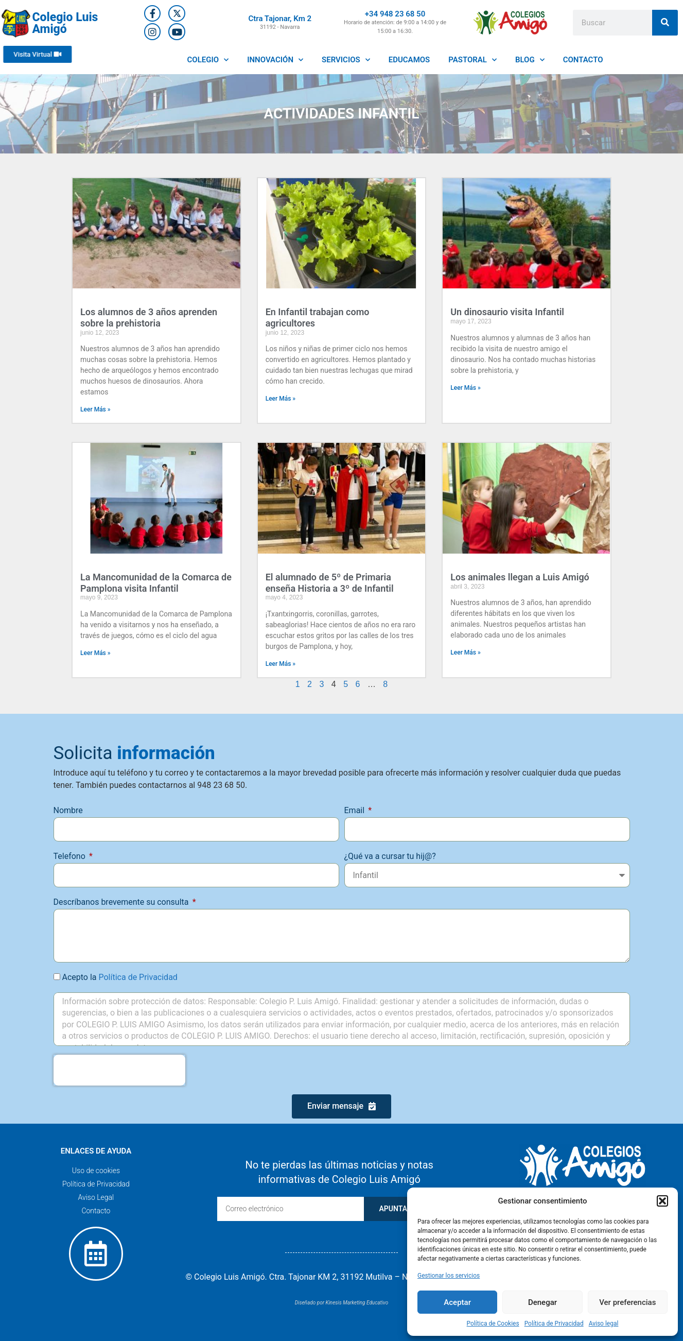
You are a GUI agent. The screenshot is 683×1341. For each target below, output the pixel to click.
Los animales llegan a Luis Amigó (519, 577)
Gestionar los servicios (448, 1275)
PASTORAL (472, 60)
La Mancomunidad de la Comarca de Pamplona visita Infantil (156, 583)
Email (355, 810)
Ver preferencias (627, 1302)
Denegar (542, 1302)
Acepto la (119, 977)
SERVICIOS (346, 60)
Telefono (70, 856)
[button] (662, 1201)
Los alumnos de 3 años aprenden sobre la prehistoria (148, 317)
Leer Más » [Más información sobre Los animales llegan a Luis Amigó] (465, 652)
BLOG (530, 60)
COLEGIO (208, 60)
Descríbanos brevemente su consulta (122, 902)
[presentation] (119, 1070)
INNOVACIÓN (275, 60)
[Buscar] (665, 23)
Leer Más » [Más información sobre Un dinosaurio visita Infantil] (465, 387)
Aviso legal (604, 1323)
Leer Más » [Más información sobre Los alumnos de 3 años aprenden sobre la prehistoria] (95, 409)
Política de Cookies (493, 1323)
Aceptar (457, 1302)
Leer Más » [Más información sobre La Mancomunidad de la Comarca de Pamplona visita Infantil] (95, 653)
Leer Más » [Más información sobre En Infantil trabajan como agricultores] (281, 398)
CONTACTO (583, 59)
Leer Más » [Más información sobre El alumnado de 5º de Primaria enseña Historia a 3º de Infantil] (281, 663)
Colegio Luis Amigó (65, 23)
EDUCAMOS (409, 59)
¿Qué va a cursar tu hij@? (390, 856)
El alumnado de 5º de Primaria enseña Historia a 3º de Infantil (330, 583)
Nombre (68, 810)
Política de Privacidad (554, 1323)
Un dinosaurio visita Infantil (507, 311)
